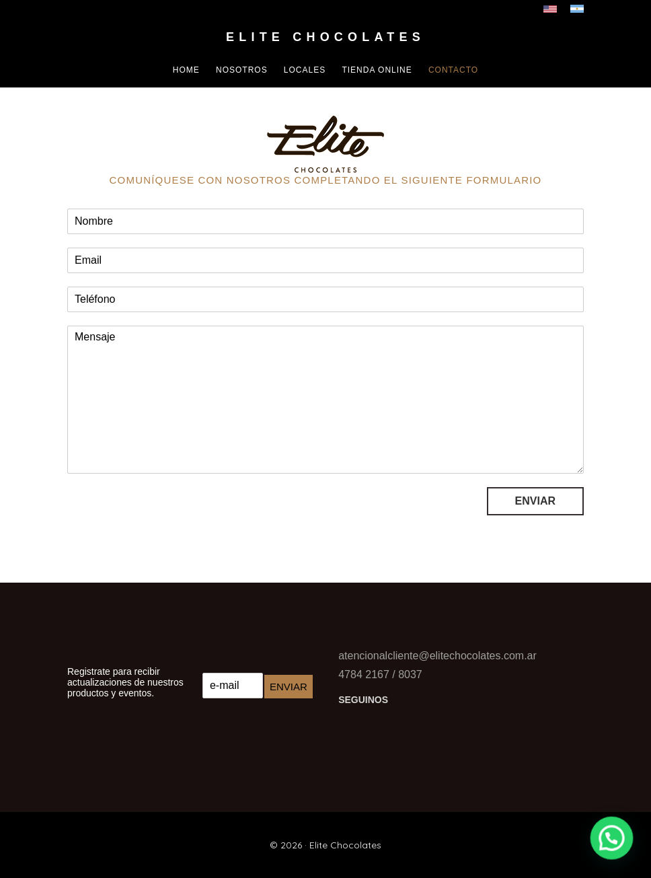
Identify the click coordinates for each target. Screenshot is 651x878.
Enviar (535, 501)
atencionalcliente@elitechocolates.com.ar (437, 655)
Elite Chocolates (325, 37)
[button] (614, 844)
